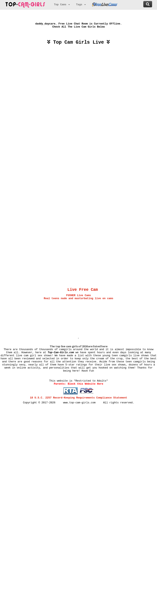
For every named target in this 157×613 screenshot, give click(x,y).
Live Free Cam (82, 290)
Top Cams (62, 4)
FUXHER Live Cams (78, 295)
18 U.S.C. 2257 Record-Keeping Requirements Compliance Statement (78, 397)
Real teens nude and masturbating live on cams (78, 298)
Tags (81, 4)
